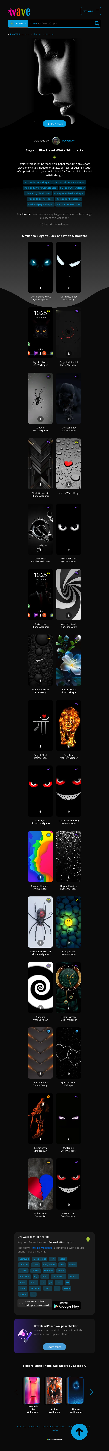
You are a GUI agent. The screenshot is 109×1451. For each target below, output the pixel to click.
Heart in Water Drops (69, 493)
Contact (21, 1426)
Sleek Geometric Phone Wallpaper (40, 494)
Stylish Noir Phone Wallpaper (40, 625)
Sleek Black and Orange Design (40, 1084)
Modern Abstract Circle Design (40, 691)
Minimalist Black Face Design (68, 298)
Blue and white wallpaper (72, 187)
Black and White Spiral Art (40, 1018)
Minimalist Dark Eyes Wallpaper (69, 560)
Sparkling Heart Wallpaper (68, 1084)
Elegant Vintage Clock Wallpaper (68, 1018)
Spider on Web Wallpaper (40, 429)
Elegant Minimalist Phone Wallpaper (68, 363)
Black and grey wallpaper (40, 204)
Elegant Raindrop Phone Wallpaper (68, 887)
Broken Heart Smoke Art (40, 1215)
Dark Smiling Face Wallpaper (68, 1215)
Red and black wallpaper (41, 198)
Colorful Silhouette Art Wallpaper (40, 887)
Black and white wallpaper (37, 182)
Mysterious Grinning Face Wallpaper (68, 822)
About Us (33, 1426)
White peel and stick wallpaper (68, 193)
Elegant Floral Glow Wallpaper (69, 691)
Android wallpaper (41, 1248)
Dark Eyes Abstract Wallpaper (40, 822)
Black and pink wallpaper (68, 198)
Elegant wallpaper (44, 34)
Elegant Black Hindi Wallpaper (40, 756)
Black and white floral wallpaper (69, 182)
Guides (54, 1430)
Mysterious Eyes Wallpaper (68, 1149)
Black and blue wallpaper (69, 204)
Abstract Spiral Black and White (68, 625)
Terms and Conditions (53, 1426)
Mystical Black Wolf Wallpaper (68, 429)
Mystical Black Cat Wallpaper (40, 363)
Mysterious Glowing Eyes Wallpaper (40, 298)
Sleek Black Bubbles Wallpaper (40, 560)
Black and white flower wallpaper (40, 187)
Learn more (54, 1347)
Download (54, 124)
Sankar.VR (63, 140)
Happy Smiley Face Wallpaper (68, 953)
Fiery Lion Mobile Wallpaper (68, 756)
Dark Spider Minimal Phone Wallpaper (40, 953)
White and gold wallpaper (38, 193)
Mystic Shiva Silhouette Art (40, 1149)
